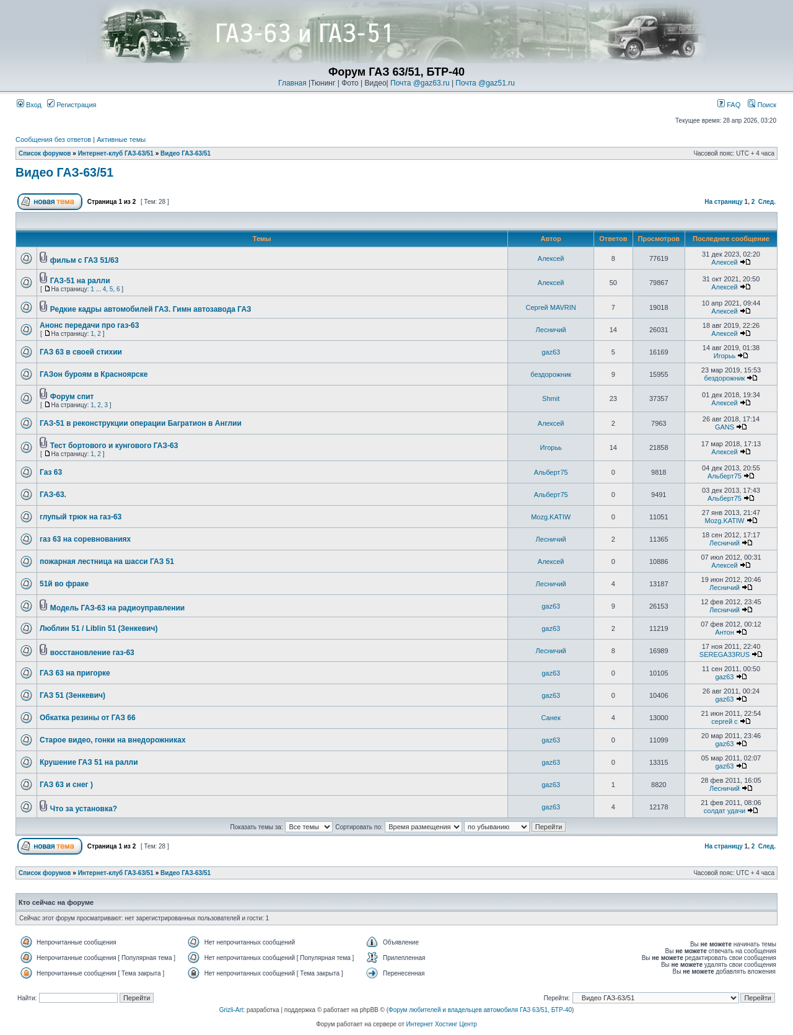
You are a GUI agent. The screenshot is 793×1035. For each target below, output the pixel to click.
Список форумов (45, 153)
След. (767, 201)
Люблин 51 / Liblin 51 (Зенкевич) (98, 628)
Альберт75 (551, 472)
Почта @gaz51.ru (485, 83)
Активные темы (121, 139)
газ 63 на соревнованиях (85, 539)
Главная (292, 83)
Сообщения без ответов (53, 139)
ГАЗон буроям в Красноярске (93, 374)
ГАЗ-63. (53, 494)
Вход (29, 104)
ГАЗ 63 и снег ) (66, 784)
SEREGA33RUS (724, 654)
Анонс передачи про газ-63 (89, 325)
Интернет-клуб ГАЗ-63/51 (116, 153)
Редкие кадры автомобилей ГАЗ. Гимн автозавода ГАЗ (151, 309)
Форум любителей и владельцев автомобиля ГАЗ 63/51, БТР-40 (480, 1009)
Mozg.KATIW (551, 517)
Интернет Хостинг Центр (441, 1024)
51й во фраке (64, 583)
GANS (724, 427)
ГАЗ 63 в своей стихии (81, 352)
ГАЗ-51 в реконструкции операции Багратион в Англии (141, 423)
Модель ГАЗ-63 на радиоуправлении (117, 608)
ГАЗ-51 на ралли (80, 280)
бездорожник (550, 374)
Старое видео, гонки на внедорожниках (113, 740)
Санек (551, 717)
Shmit (550, 398)
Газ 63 (51, 472)
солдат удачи (725, 810)
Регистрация (71, 104)
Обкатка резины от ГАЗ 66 (88, 717)
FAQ (728, 104)
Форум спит (72, 396)
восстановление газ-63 (92, 652)
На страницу (723, 201)
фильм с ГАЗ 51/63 (84, 260)
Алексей (551, 258)
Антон (724, 632)
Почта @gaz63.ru (420, 83)
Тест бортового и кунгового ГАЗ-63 (114, 445)
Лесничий (551, 329)
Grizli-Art (231, 1009)
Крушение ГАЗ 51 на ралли (89, 762)
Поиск (762, 104)
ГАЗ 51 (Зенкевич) (72, 695)
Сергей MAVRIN (551, 307)
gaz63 (550, 352)
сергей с (724, 721)
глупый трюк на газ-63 (80, 517)
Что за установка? (83, 808)
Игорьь (724, 355)
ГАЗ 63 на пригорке (75, 673)
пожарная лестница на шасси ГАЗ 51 (107, 561)
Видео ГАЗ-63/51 (185, 153)
